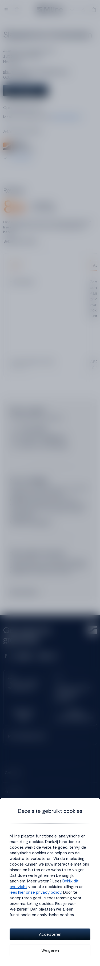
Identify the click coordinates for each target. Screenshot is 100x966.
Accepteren (50, 934)
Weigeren (50, 950)
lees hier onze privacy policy (35, 892)
